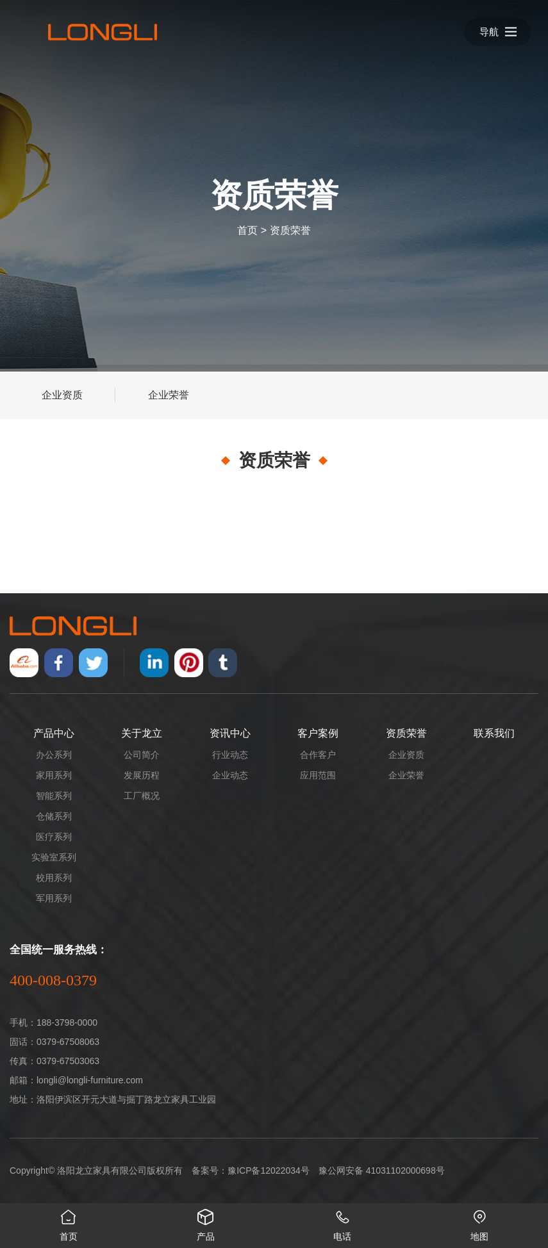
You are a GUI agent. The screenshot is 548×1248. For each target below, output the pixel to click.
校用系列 (54, 878)
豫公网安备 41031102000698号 (382, 1170)
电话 (342, 1222)
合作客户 (318, 755)
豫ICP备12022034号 (269, 1170)
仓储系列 (54, 816)
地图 (479, 1222)
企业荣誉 (168, 395)
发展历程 (142, 775)
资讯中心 (230, 733)
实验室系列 (53, 857)
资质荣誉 (290, 230)
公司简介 (142, 755)
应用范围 (318, 775)
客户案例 (317, 733)
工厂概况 (142, 796)
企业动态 (230, 775)
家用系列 (54, 775)
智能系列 (54, 796)
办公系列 (54, 755)
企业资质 (62, 395)
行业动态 (230, 755)
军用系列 (54, 898)
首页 (247, 230)
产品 (205, 1222)
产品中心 (53, 733)
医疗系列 (54, 837)
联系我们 (494, 733)
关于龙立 (141, 733)
